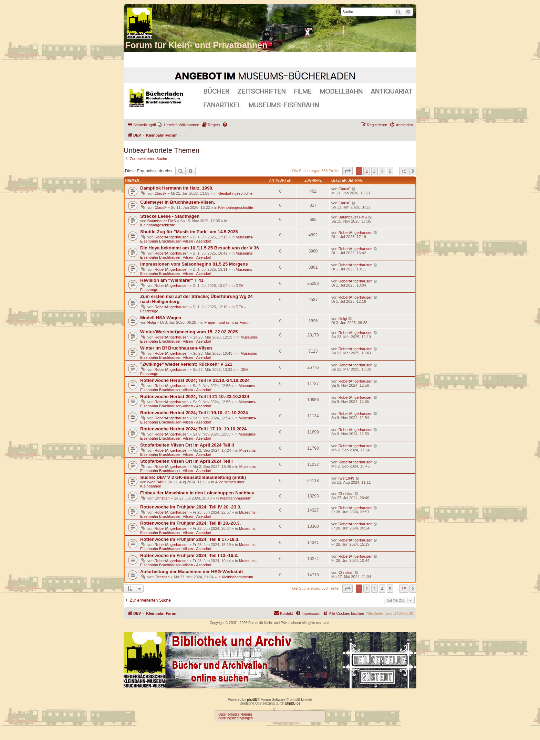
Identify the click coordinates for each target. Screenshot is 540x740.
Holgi (151, 322)
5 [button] (390, 171)
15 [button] (403, 171)
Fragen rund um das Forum (228, 322)
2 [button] (366, 171)
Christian (162, 498)
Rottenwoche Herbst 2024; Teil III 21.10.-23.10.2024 (194, 396)
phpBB (252, 699)
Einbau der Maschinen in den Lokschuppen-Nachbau (197, 492)
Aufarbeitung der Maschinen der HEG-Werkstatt (191, 571)
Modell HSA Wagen (160, 317)
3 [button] (374, 171)
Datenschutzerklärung (235, 714)
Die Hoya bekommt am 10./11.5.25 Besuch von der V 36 (199, 247)
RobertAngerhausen (171, 237)
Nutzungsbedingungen (235, 718)
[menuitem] (178, 125)
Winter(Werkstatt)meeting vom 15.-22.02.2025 (189, 331)
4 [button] (382, 171)
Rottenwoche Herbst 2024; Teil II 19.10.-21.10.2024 (194, 412)
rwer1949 (155, 482)
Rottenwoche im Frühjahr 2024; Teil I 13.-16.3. (189, 555)
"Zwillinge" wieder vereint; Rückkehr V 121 (186, 364)
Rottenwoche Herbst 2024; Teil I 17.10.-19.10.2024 (193, 428)
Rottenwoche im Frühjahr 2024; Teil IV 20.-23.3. (190, 507)
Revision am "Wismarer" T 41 (172, 280)
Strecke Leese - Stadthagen (169, 216)
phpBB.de (292, 703)
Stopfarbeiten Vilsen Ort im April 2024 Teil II (187, 445)
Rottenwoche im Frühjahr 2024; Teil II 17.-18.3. (190, 539)
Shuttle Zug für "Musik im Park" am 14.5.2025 (189, 231)
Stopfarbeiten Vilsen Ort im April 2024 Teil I (186, 461)
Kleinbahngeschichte (235, 193)
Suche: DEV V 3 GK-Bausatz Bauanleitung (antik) (193, 477)
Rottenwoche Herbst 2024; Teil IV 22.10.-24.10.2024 (195, 380)
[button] (347, 171)
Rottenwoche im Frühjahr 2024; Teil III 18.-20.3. (190, 523)
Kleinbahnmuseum (235, 498)
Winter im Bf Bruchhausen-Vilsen (176, 348)
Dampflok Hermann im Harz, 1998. (177, 188)
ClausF (161, 193)
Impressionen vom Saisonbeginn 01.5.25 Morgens (194, 264)
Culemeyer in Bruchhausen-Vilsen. (177, 202)
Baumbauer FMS (161, 221)
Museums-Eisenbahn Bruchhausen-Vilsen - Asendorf (196, 239)
